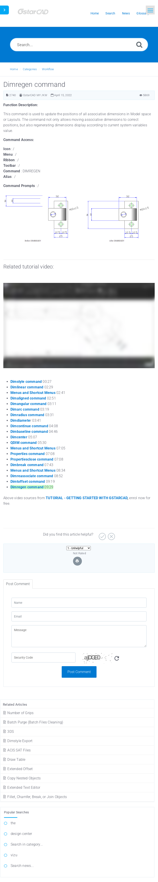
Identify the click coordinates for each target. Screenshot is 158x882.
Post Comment (79, 672)
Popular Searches (16, 812)
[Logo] (39, 13)
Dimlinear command (26, 387)
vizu (14, 855)
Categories (30, 69)
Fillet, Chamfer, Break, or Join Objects (34, 797)
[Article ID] (7, 95)
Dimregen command (26, 487)
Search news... (22, 866)
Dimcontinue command (29, 426)
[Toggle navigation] (150, 10)
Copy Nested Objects (21, 778)
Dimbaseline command (29, 431)
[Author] (20, 95)
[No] (111, 535)
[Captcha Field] (43, 657)
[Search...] (79, 44)
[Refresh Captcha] (116, 658)
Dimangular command (28, 404)
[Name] (79, 603)
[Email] (79, 616)
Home (14, 69)
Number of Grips (18, 713)
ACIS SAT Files (16, 750)
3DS (8, 731)
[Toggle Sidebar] (4, 10)
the (13, 823)
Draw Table (13, 759)
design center (21, 834)
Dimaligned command (28, 398)
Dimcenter (18, 437)
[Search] (139, 44)
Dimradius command (27, 415)
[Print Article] (77, 561)
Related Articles (15, 705)
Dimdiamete (20, 420)
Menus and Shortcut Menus (32, 393)
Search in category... (27, 844)
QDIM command (23, 443)
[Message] (79, 636)
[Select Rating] (78, 548)
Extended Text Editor (21, 787)
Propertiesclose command (31, 459)
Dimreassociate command (31, 476)
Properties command (27, 454)
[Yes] (102, 535)
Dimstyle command (26, 381)
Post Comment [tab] (18, 584)
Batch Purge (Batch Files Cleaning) (32, 722)
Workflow (48, 69)
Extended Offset (17, 769)
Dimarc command (24, 409)
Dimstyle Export (17, 741)
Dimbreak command (26, 465)
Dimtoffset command (27, 481)
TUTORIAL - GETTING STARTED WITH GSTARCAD (86, 498)
